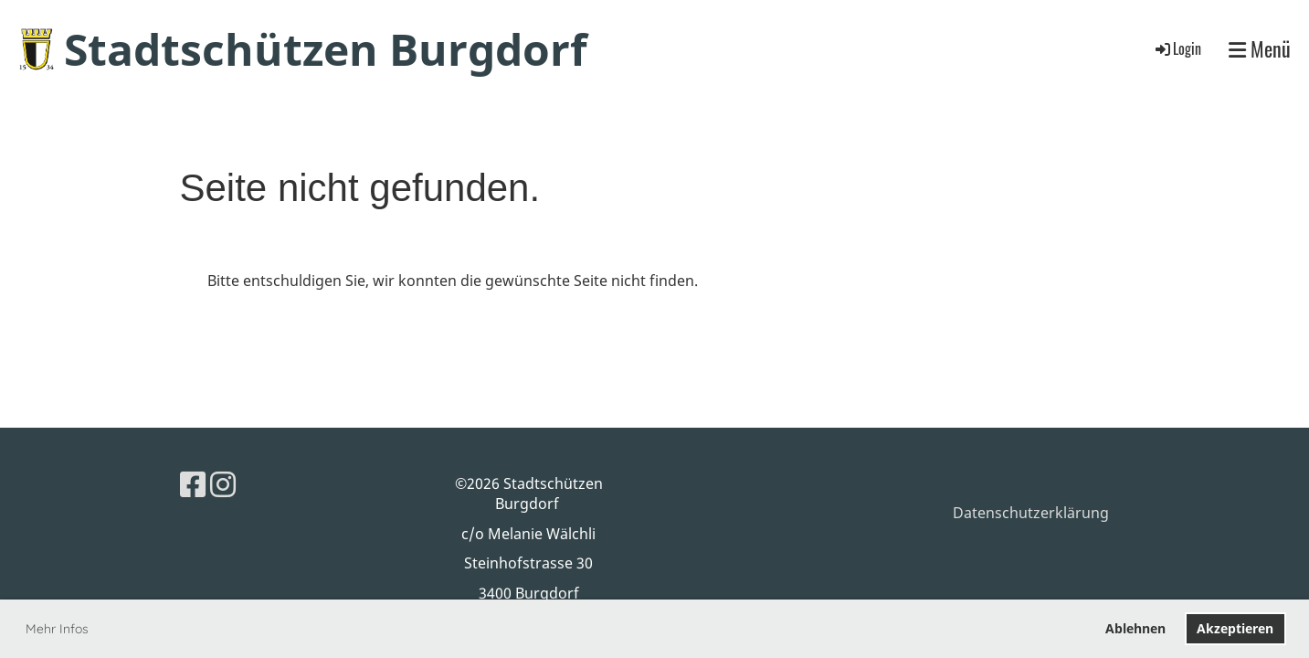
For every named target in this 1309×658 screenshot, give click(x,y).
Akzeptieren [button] (1235, 628)
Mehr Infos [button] (57, 629)
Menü (1260, 49)
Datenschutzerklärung (1031, 513)
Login (1177, 48)
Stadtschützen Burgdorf (325, 49)
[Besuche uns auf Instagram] (223, 484)
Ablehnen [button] (1135, 628)
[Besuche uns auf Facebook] (193, 484)
